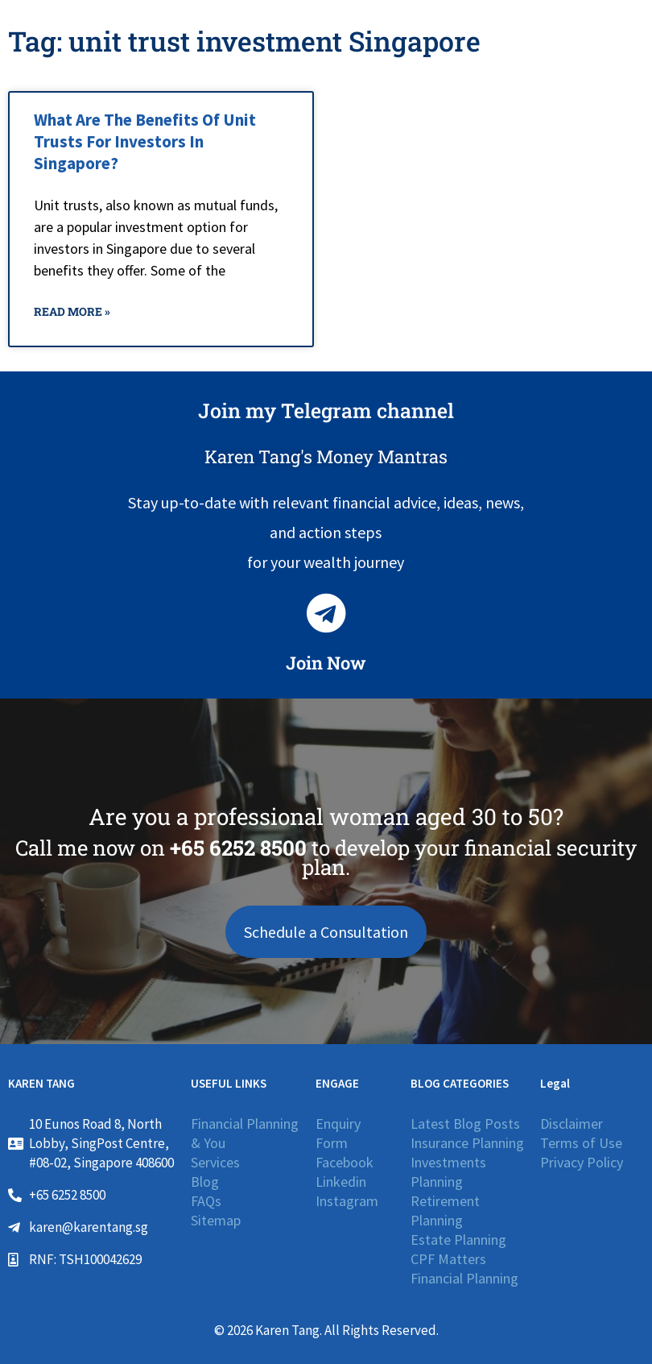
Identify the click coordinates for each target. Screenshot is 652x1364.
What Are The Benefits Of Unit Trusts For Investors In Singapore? (145, 142)
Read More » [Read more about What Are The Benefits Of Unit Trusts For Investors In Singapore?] (72, 311)
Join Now (326, 662)
